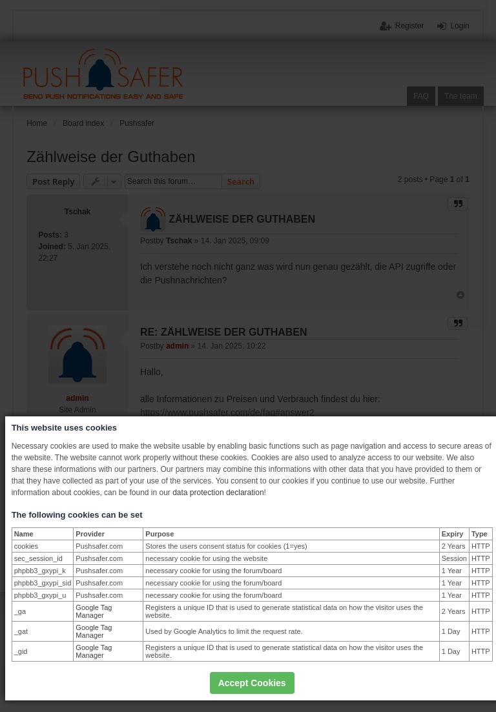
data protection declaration (218, 492)
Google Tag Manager (94, 611)
